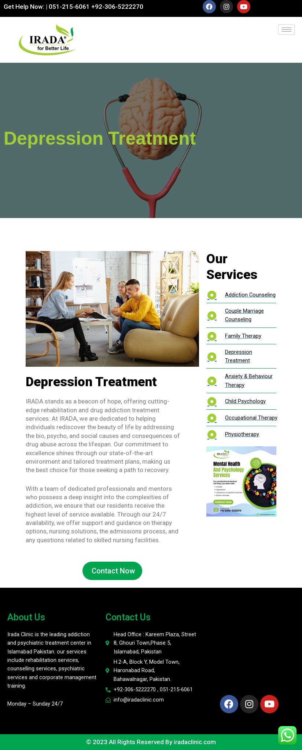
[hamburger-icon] (286, 29)
